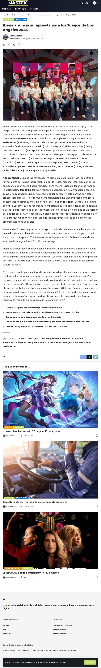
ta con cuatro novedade (22, 138)
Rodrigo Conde (70, 342)
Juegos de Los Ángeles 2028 (17, 342)
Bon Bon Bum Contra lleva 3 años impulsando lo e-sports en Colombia (42, 312)
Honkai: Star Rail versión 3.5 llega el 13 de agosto (31, 431)
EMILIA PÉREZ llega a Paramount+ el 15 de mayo (31, 572)
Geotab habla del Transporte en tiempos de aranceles (35, 502)
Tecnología (20, 19)
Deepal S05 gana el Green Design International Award (34, 307)
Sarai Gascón (9, 346)
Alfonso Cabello (26, 338)
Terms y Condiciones (57, 662)
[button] (90, 662)
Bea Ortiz (40, 338)
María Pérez (56, 342)
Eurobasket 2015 (68, 338)
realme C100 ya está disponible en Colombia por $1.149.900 (37, 326)
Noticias (8, 19)
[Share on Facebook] (8, 44)
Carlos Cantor (16, 36)
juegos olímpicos (40, 342)
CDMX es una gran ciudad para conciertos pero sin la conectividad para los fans (47, 321)
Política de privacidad (37, 662)
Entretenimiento (12, 569)
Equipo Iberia (52, 338)
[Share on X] (13, 44)
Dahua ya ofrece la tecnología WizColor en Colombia (33, 317)
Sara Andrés (85, 342)
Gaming (8, 427)
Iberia (80, 338)
